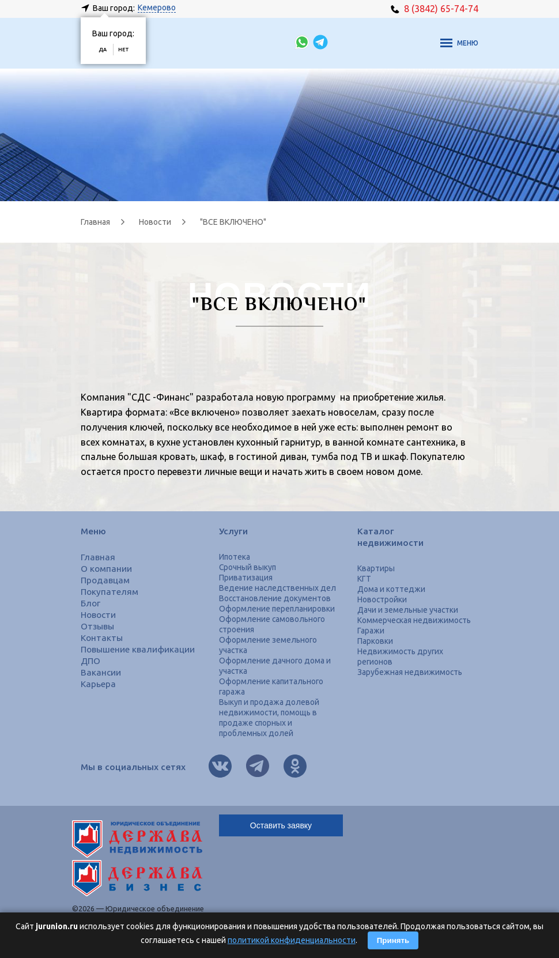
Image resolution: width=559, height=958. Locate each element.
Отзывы (97, 626)
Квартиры (376, 568)
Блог (90, 603)
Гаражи (370, 630)
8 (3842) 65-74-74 (434, 8)
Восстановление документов (275, 598)
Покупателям (109, 592)
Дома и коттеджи (391, 589)
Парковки (375, 641)
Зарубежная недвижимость (409, 672)
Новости (98, 615)
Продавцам (105, 580)
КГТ (364, 578)
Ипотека (234, 556)
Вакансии (101, 672)
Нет (123, 49)
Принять (393, 940)
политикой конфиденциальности (292, 940)
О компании (106, 569)
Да (103, 49)
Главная (98, 557)
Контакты (102, 638)
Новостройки (382, 599)
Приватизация (246, 577)
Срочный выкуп (247, 567)
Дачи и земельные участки (407, 609)
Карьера (98, 684)
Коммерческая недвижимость (414, 620)
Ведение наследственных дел (277, 588)
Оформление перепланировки (277, 608)
